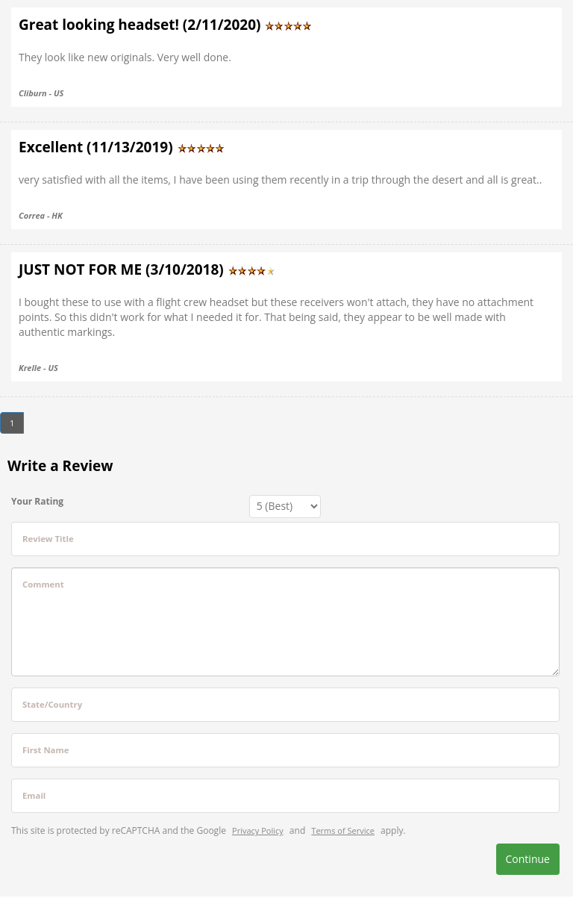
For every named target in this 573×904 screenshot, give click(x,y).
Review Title (48, 538)
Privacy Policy (258, 830)
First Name (45, 749)
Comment (43, 584)
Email (34, 795)
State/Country (52, 704)
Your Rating (37, 501)
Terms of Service (343, 830)
